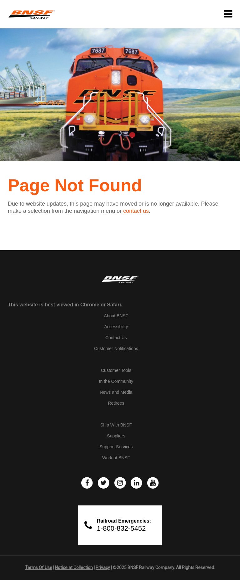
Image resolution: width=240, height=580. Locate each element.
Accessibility (116, 326)
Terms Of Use (38, 567)
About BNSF (116, 315)
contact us (136, 211)
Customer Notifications (116, 348)
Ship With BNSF (116, 424)
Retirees (116, 403)
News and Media (116, 392)
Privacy (103, 567)
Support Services (116, 446)
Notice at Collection (74, 567)
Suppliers (116, 435)
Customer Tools (116, 370)
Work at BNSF (116, 457)
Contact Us (116, 337)
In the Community (116, 381)
